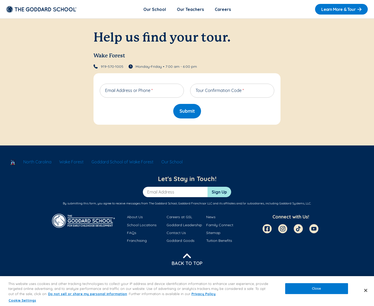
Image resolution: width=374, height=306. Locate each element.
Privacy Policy (203, 294)
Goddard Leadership (184, 225)
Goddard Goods (180, 240)
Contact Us (176, 232)
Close (316, 288)
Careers (223, 9)
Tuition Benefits (219, 240)
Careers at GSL (179, 217)
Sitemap (213, 232)
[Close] (365, 290)
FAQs (131, 232)
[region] (187, 291)
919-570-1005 (112, 66)
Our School (154, 9)
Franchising (137, 240)
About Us (135, 217)
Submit (187, 111)
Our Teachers (190, 9)
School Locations (142, 225)
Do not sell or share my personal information (87, 294)
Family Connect (219, 225)
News (211, 217)
